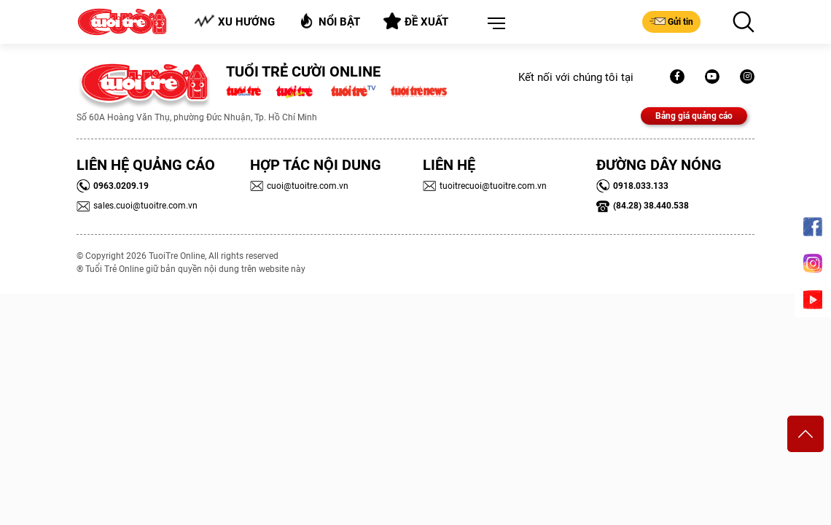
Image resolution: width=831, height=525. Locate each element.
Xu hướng (234, 21)
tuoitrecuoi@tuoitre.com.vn (485, 186)
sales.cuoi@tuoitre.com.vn (137, 206)
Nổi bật (329, 20)
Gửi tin (671, 21)
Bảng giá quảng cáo (694, 116)
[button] (493, 24)
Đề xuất (415, 21)
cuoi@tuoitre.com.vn (299, 186)
